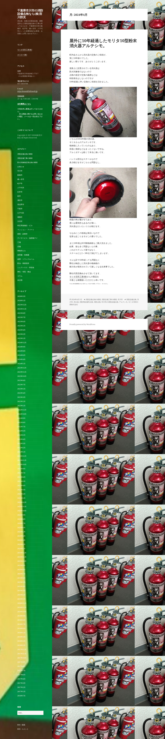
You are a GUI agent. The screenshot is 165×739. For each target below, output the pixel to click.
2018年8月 (21, 620)
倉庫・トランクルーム (25, 259)
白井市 (19, 192)
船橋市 (19, 175)
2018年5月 (21, 632)
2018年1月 (21, 645)
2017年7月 (21, 670)
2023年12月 (21, 368)
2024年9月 (21, 347)
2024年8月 (21, 351)
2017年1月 (21, 691)
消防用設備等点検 (86, 302)
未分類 (19, 280)
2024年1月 (21, 363)
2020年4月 (21, 536)
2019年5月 (21, 582)
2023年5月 (21, 389)
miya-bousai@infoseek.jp (27, 91)
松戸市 (19, 183)
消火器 (76, 302)
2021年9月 (21, 469)
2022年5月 (21, 435)
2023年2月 (21, 401)
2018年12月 (21, 603)
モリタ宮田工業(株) (24, 50)
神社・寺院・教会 (24, 272)
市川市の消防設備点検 (109, 302)
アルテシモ (123, 302)
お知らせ (20, 166)
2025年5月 (21, 326)
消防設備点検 (131, 299)
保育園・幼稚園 (23, 255)
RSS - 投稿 (21, 725)
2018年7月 (21, 624)
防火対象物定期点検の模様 (27, 162)
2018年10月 (21, 611)
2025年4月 (21, 330)
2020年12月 (21, 502)
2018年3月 (21, 637)
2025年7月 (21, 317)
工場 (19, 242)
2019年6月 (21, 578)
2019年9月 (21, 565)
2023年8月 (21, 380)
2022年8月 (21, 422)
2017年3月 (21, 683)
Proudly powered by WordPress (82, 324)
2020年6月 (21, 527)
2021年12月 (21, 456)
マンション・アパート (25, 230)
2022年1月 (21, 452)
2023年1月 (21, 405)
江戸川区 (20, 213)
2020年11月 (21, 506)
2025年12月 (21, 305)
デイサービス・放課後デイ (27, 238)
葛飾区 (19, 217)
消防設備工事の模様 (25, 158)
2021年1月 (21, 498)
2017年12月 (21, 649)
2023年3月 (21, 397)
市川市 (19, 171)
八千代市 (20, 187)
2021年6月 (21, 477)
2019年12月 (21, 553)
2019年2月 (21, 595)
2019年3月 (21, 590)
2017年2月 (21, 687)
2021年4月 (21, 485)
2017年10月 (21, 658)
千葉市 (19, 208)
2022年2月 (21, 447)
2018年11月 (21, 607)
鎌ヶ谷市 (20, 179)
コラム (19, 276)
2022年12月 (21, 410)
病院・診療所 (22, 234)
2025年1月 (21, 338)
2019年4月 (21, 586)
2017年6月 (21, 675)
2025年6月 (21, 321)
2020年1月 (21, 548)
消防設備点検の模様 (25, 154)
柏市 (19, 196)
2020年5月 (21, 532)
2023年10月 (21, 376)
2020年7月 (21, 523)
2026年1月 (21, 300)
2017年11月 (21, 653)
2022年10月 (21, 414)
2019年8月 (21, 569)
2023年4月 (21, 393)
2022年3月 (21, 443)
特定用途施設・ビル (25, 225)
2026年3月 (21, 296)
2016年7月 (21, 696)
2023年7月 (21, 384)
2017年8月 (21, 666)
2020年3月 (21, 540)
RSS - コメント (23, 729)
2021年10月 (21, 464)
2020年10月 (21, 511)
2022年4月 (21, 439)
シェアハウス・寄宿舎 (25, 267)
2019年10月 (21, 561)
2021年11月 (21, 460)
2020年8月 (21, 519)
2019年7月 (21, 574)
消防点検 (97, 302)
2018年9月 (21, 616)
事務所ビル (21, 251)
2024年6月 (21, 355)
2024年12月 (21, 342)
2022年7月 (21, 426)
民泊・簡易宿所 (23, 263)
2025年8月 (21, 313)
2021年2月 (21, 494)
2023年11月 (21, 372)
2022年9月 (21, 418)
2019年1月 (21, 599)
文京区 (19, 221)
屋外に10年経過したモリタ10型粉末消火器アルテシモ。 (103, 43)
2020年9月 (21, 515)
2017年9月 (21, 662)
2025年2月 (21, 334)
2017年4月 (21, 679)
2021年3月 (21, 490)
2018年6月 (21, 628)
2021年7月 (21, 473)
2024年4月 (21, 359)
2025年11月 (21, 309)
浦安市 (19, 200)
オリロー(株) (22, 55)
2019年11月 (21, 557)
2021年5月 (21, 481)
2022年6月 (21, 431)
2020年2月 (21, 544)
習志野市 (20, 204)
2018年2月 (21, 641)
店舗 (19, 246)
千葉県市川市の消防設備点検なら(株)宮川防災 (30, 13)
